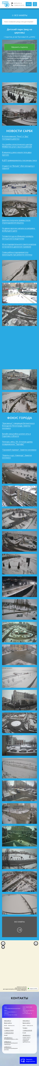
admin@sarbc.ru (8, 1037)
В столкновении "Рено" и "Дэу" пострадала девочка (15, 137)
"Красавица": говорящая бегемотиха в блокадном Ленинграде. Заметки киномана (18, 425)
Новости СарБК (19, 131)
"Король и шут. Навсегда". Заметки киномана (17, 456)
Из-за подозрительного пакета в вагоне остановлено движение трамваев (19, 245)
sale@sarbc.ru (17, 3)
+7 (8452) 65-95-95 (27, 1030)
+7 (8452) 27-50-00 (9, 1030)
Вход (29, 4)
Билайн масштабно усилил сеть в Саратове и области (16, 435)
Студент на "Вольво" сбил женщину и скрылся (18, 167)
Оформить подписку (19, 47)
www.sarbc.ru (7, 1020)
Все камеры (19, 15)
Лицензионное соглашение (21, 987)
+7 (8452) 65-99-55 (18, 5)
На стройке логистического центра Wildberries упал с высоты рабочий (17, 145)
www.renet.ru (26, 1020)
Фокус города (19, 418)
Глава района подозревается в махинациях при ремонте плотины (17, 253)
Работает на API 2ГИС (22, 986)
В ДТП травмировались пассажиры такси (19, 160)
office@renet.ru (26, 1035)
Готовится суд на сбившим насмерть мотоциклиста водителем (17, 237)
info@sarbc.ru (7, 1041)
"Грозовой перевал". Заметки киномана (19, 450)
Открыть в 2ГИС (33, 988)
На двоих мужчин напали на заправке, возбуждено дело (18, 229)
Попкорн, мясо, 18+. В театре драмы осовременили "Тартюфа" (17, 442)
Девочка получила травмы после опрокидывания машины (16, 221)
